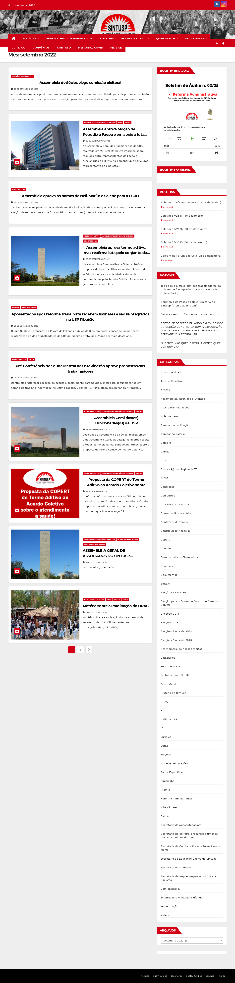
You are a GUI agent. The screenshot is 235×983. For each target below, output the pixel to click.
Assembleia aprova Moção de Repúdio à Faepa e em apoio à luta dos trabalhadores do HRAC (113, 134)
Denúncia (167, 566)
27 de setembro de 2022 (98, 430)
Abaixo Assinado (171, 372)
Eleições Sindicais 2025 (176, 640)
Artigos (15, 308)
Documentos (169, 574)
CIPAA (165, 478)
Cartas (165, 451)
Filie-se (116, 47)
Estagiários (168, 657)
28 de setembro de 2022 (26, 326)
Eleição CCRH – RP (173, 592)
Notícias (30, 38)
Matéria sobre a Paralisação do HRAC (116, 606)
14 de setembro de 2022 (97, 612)
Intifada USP (169, 719)
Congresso (168, 486)
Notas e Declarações (174, 763)
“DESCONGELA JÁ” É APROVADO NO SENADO (190, 314)
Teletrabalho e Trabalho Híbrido (182, 897)
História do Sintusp (173, 692)
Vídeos (165, 915)
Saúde (128, 123)
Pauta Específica (172, 772)
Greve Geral (168, 684)
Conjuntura (168, 495)
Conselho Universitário (176, 513)
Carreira (166, 442)
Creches (166, 548)
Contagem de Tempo (174, 522)
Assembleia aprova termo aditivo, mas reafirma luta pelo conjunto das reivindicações (116, 252)
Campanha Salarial (173, 434)
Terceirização (169, 906)
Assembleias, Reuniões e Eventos (99, 123)
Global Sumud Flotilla (175, 675)
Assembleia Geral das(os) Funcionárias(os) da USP (116, 423)
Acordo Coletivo (135, 38)
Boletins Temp (170, 416)
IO (162, 728)
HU (163, 710)
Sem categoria (90, 241)
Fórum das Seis (171, 666)
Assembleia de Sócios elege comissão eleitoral (80, 82)
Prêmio (165, 789)
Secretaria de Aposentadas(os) (181, 825)
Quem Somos (166, 38)
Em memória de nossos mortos (181, 648)
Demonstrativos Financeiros (69, 38)
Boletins (107, 38)
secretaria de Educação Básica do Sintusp (189, 858)
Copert (165, 539)
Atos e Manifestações (128, 539)
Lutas (117, 599)
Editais (165, 583)
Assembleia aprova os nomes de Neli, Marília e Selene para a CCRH (80, 196)
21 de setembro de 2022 (98, 562)
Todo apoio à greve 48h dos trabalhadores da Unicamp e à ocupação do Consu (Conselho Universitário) (191, 289)
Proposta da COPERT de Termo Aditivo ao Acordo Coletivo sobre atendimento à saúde (116, 484)
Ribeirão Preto (29, 308)
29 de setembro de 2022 (26, 89)
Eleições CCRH (18, 189)
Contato (64, 47)
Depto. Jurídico (194, 976)
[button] (217, 43)
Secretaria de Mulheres (176, 867)
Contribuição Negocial (175, 530)
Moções (166, 754)
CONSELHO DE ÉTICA (175, 504)
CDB (163, 460)
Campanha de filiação (175, 425)
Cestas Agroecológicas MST (179, 469)
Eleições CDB (169, 622)
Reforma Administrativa (176, 798)
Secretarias (195, 38)
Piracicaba (167, 781)
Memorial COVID (90, 47)
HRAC (120, 123)
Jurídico (18, 47)
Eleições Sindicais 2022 (22, 76)
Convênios (41, 47)
